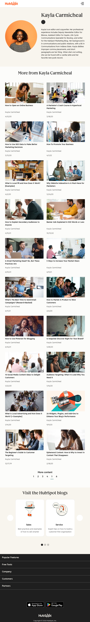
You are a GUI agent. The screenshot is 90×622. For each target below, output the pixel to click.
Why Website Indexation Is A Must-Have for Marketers (65, 184)
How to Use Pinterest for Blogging (20, 339)
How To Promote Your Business (60, 144)
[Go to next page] (60, 476)
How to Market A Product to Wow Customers (61, 301)
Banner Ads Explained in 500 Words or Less (65, 222)
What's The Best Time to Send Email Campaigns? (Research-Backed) (20, 301)
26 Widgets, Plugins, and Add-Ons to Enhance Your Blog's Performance (62, 415)
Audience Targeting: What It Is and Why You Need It (65, 376)
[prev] (10, 518)
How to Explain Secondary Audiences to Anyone (22, 223)
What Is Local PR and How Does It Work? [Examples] (22, 184)
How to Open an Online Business (19, 105)
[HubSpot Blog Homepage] (11, 4)
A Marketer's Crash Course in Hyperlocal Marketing (64, 106)
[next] (80, 518)
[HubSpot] (45, 615)
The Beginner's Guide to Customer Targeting (20, 453)
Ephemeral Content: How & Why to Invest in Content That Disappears (65, 453)
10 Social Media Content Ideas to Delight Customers (22, 376)
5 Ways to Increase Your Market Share (63, 261)
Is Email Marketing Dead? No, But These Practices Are (22, 262)
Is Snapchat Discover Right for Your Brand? (65, 339)
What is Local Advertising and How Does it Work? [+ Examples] (23, 415)
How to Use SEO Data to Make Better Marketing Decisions (21, 145)
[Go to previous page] (29, 476)
